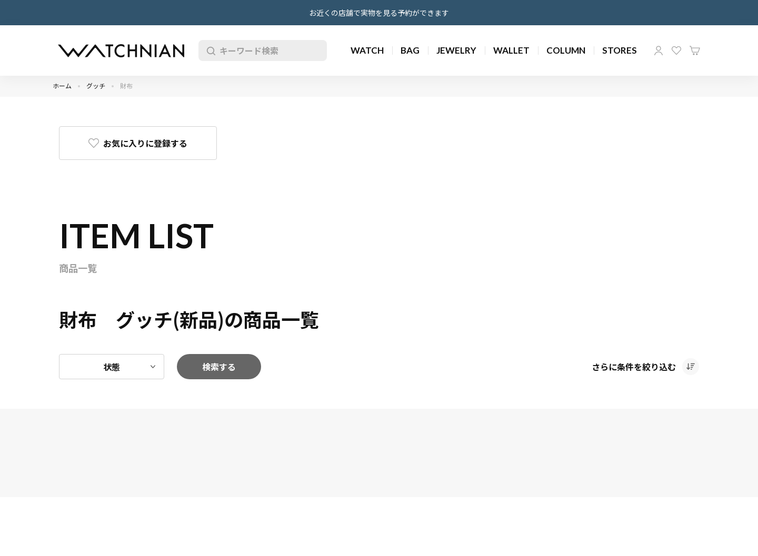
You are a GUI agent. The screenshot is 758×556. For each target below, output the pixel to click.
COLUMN (565, 50)
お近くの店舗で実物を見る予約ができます (379, 12)
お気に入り (676, 50)
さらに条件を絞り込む (634, 366)
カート (695, 50)
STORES (619, 50)
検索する (219, 366)
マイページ (658, 50)
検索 (209, 50)
